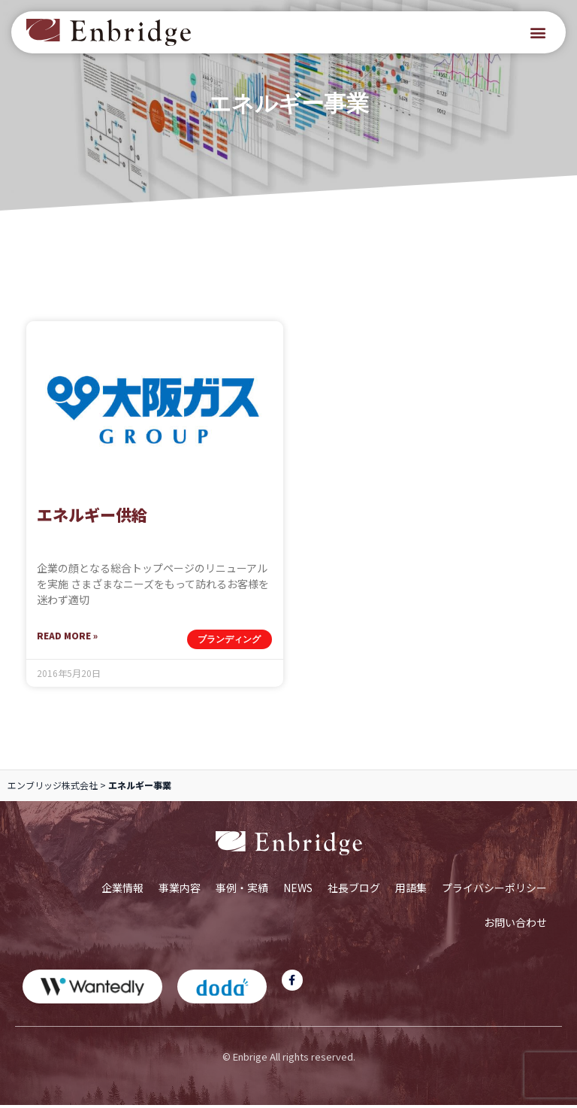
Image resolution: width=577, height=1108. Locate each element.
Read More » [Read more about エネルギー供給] (67, 637)
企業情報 (122, 889)
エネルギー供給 (92, 516)
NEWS (298, 889)
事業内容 (180, 889)
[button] (538, 32)
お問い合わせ (515, 924)
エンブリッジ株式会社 (53, 787)
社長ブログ (354, 889)
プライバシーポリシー (494, 889)
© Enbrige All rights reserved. (288, 1059)
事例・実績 (242, 889)
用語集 (411, 889)
